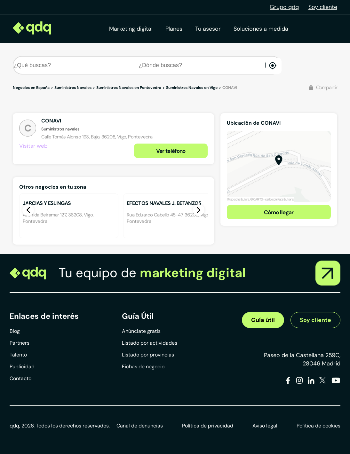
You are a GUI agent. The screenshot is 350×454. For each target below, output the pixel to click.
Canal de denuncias (139, 425)
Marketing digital (131, 29)
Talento (18, 354)
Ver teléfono (171, 150)
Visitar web (33, 145)
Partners (19, 343)
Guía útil (263, 320)
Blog (15, 331)
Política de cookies (318, 425)
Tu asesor (208, 29)
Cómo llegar (279, 212)
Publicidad (22, 366)
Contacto (20, 378)
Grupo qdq (284, 7)
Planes (173, 29)
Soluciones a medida (261, 29)
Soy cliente (322, 7)
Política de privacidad (207, 425)
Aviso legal (264, 425)
